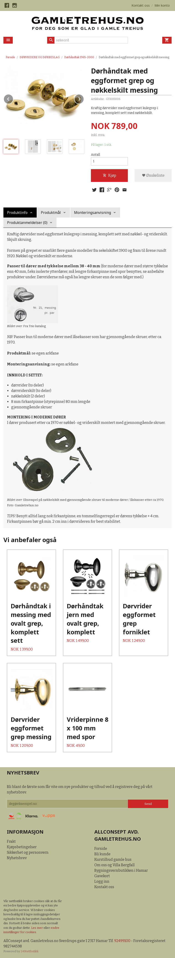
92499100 (122, 941)
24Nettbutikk (30, 951)
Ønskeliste (153, 175)
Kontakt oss (104, 887)
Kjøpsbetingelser (22, 847)
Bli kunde (102, 854)
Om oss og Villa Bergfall (114, 865)
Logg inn (101, 881)
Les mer (37, 927)
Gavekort (102, 876)
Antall (95, 155)
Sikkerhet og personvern (28, 852)
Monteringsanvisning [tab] (92, 212)
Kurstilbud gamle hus (112, 859)
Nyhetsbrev (17, 858)
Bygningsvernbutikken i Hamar (121, 870)
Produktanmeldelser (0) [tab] (27, 222)
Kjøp (109, 175)
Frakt (11, 841)
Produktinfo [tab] (17, 212)
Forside (10, 57)
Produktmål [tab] (51, 212)
